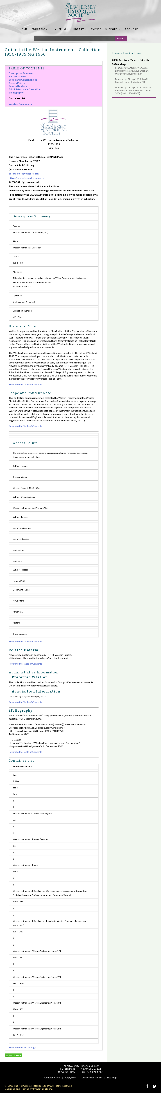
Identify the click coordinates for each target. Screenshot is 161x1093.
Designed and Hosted (17, 1088)
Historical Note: (18, 76)
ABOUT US (131, 29)
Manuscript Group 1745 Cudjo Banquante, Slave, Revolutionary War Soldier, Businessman (132, 70)
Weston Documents (20, 103)
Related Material (18, 85)
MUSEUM (60, 29)
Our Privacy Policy (92, 1077)
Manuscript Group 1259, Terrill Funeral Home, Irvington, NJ (131, 80)
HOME (24, 29)
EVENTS (96, 29)
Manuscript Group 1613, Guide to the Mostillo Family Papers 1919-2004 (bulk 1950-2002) (133, 90)
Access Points (17, 82)
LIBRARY (78, 29)
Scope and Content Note (23, 79)
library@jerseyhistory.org (24, 173)
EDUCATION (40, 29)
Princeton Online (42, 1088)
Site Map (112, 1077)
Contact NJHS (52, 1077)
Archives (124, 59)
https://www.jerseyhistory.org (26, 177)
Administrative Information (25, 89)
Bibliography (16, 92)
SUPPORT (111, 29)
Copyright (70, 1077)
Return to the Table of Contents (25, 384)
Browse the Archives (127, 53)
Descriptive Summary (21, 73)
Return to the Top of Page (22, 1047)
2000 (115, 59)
